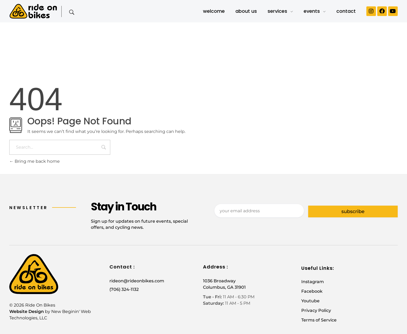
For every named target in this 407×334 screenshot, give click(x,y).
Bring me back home (34, 161)
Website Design (26, 311)
